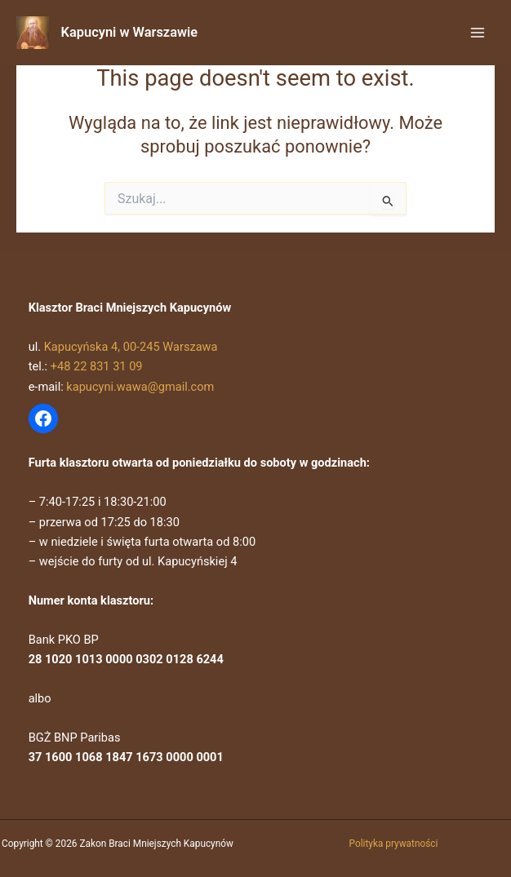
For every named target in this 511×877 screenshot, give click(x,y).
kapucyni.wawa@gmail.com (140, 386)
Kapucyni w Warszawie (129, 32)
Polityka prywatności (393, 843)
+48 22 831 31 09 (97, 366)
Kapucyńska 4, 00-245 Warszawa (131, 346)
